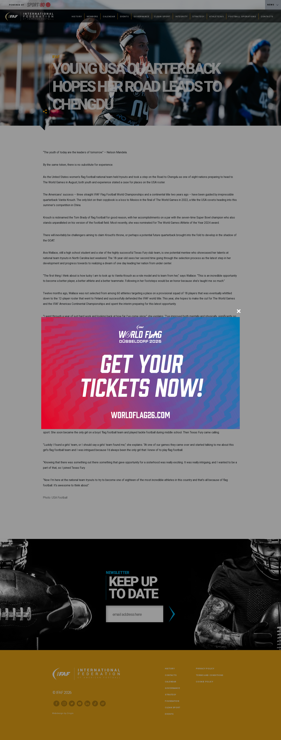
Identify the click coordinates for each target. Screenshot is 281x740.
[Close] (239, 311)
